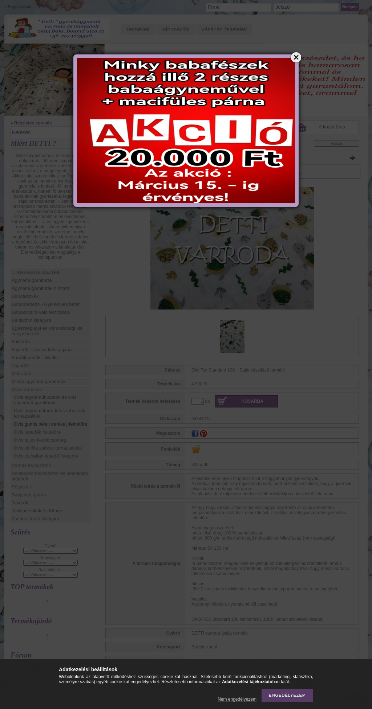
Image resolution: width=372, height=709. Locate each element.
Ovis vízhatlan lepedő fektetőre (46, 456)
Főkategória (115, 145)
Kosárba (252, 401)
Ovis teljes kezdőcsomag (40, 440)
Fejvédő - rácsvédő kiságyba (42, 349)
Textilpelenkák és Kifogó (37, 510)
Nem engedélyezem (237, 699)
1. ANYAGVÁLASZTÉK (36, 272)
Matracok (21, 373)
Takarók (20, 502)
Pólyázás (21, 486)
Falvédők (21, 341)
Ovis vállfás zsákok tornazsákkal (48, 448)
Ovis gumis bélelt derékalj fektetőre (50, 424)
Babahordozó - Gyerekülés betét (46, 304)
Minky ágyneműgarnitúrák (39, 381)
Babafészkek (25, 296)
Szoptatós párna (29, 494)
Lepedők (21, 365)
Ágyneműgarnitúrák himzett (40, 288)
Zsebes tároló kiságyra (35, 518)
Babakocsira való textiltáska (41, 312)
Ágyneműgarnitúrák (32, 280)
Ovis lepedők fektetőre (37, 432)
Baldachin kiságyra (31, 320)
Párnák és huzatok (31, 465)
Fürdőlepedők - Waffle (35, 357)
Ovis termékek (27, 389)
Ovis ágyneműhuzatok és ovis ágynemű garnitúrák (45, 399)
